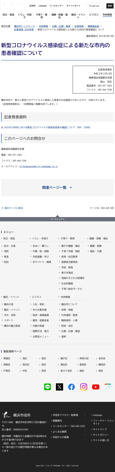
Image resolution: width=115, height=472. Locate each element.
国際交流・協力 (41, 331)
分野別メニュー (41, 336)
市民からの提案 (61, 437)
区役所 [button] (32, 6)
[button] (57, 187)
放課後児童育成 (69, 262)
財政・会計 (67, 326)
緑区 (82, 371)
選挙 (63, 336)
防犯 (6, 262)
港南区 (6, 364)
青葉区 (6, 358)
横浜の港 (8, 304)
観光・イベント (11, 297)
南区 (101, 371)
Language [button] (43, 6)
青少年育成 (67, 273)
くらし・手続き (40, 238)
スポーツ (8, 320)
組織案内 (57, 420)
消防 (6, 251)
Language (97, 415)
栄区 (44, 364)
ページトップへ (57, 219)
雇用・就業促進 (41, 320)
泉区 (44, 358)
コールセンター (56, 6)
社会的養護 (67, 283)
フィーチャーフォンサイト (103, 422)
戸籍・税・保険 (41, 251)
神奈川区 (84, 358)
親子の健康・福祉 (70, 246)
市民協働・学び (41, 257)
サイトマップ (100, 429)
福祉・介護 (96, 251)
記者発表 (79, 26)
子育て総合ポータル (71, 289)
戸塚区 (6, 371)
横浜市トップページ (24, 26)
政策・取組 (67, 310)
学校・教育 (67, 267)
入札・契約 (38, 304)
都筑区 (83, 364)
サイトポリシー (101, 435)
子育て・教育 (68, 238)
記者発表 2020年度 (24, 29)
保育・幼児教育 (69, 257)
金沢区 (102, 358)
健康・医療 (96, 246)
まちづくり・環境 (42, 262)
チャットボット (73, 6)
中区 (24, 371)
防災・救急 (9, 238)
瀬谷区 (64, 364)
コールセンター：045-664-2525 (69, 426)
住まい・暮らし (41, 246)
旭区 (24, 358)
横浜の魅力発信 (12, 326)
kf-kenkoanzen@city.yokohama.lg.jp (38, 166)
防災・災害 (10, 246)
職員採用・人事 (69, 320)
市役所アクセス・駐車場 (65, 415)
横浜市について (69, 304)
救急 (6, 257)
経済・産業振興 (41, 315)
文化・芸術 (10, 315)
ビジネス (36, 297)
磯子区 (64, 358)
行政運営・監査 (69, 315)
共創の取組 (38, 326)
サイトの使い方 (101, 440)
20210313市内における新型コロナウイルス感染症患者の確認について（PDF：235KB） (48, 127)
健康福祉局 (93, 26)
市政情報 (43, 26)
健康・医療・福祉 (99, 238)
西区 (44, 371)
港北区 (25, 364)
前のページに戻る (14, 208)
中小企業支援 (40, 310)
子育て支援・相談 (70, 251)
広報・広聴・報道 (61, 26)
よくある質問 (60, 432)
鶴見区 (102, 364)
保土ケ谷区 (66, 371)
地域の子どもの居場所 (72, 278)
